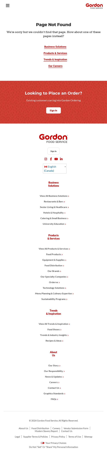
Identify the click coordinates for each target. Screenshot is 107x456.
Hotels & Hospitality (53, 212)
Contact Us (53, 387)
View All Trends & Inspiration (53, 323)
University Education (53, 223)
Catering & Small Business (53, 218)
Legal (17, 436)
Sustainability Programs (53, 299)
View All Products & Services (53, 248)
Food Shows (53, 329)
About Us (23, 428)
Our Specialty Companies (53, 276)
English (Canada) (50, 168)
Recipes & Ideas (54, 340)
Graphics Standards (54, 393)
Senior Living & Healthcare (53, 207)
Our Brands (53, 271)
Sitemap (88, 436)
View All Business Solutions (53, 195)
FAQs (53, 399)
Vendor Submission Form (76, 428)
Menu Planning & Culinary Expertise (53, 293)
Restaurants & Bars (53, 201)
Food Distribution (53, 265)
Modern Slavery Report (46, 431)
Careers (53, 382)
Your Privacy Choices (53, 443)
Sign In (53, 151)
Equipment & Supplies (53, 259)
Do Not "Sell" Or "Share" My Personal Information (53, 447)
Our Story (53, 365)
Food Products (53, 254)
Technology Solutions (53, 287)
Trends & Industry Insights (53, 335)
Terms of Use (74, 436)
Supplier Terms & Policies (35, 436)
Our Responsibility (53, 371)
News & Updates (53, 376)
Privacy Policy (58, 436)
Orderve (53, 282)
